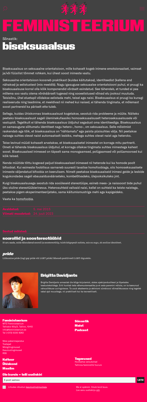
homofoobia (24, 199)
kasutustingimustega (36, 387)
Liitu (141, 380)
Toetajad (7, 344)
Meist (79, 325)
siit (98, 390)
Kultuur (8, 359)
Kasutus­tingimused (12, 350)
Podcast (81, 330)
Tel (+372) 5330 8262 (13, 332)
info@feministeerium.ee (14, 329)
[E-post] (69, 380)
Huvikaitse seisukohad (86, 361)
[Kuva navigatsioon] (142, 8)
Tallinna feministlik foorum (88, 365)
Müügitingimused (11, 347)
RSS (5, 353)
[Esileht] (74, 8)
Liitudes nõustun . (25, 387)
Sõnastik (82, 321)
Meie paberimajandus (13, 341)
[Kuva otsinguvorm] (5, 8)
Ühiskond (10, 364)
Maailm (8, 368)
